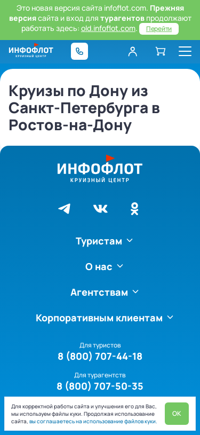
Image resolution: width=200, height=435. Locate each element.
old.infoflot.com (108, 28)
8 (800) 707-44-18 (100, 356)
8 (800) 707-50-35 (100, 385)
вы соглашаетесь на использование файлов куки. (92, 421)
